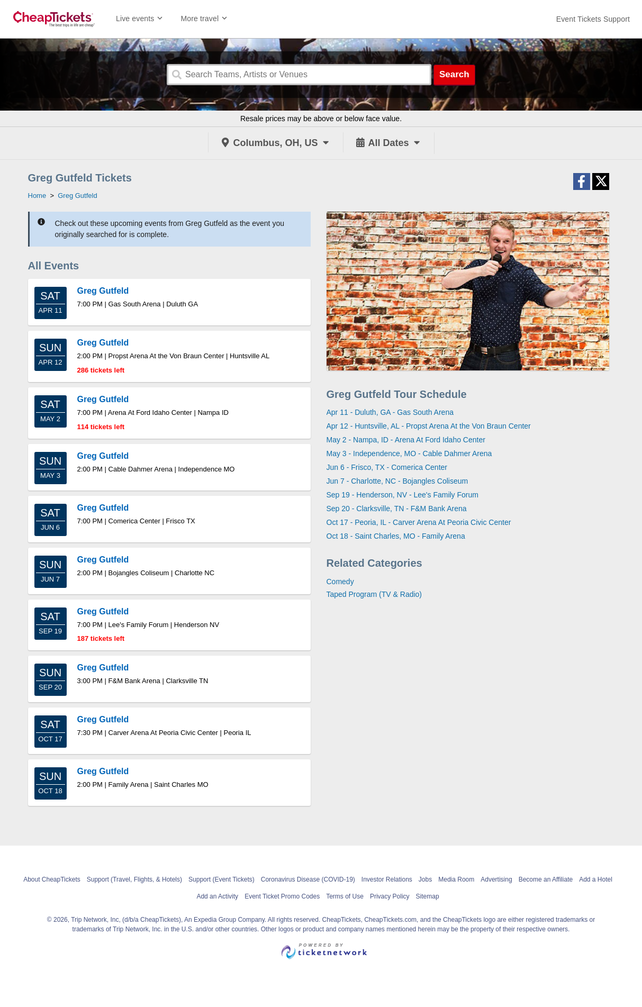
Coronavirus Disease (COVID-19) (308, 879)
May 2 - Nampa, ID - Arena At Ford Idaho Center (406, 440)
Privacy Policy (390, 896)
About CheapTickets (51, 879)
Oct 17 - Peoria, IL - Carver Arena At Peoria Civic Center (419, 522)
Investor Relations (386, 879)
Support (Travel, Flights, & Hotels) (134, 879)
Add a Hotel (595, 879)
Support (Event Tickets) (221, 879)
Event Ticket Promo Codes (282, 896)
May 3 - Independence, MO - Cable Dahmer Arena (409, 453)
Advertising (496, 879)
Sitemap (427, 896)
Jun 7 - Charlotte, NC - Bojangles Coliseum (397, 481)
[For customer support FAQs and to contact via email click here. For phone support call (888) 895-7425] (593, 19)
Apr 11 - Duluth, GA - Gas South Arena (390, 412)
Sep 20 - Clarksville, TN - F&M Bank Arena (397, 508)
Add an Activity (217, 896)
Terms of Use (345, 896)
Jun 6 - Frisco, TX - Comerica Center (387, 467)
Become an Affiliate (546, 879)
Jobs (425, 879)
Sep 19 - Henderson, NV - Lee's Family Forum (402, 495)
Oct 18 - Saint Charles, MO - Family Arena (396, 536)
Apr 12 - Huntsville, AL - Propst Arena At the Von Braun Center (429, 426)
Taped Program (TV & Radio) (374, 594)
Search (454, 74)
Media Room (456, 879)
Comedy (340, 581)
